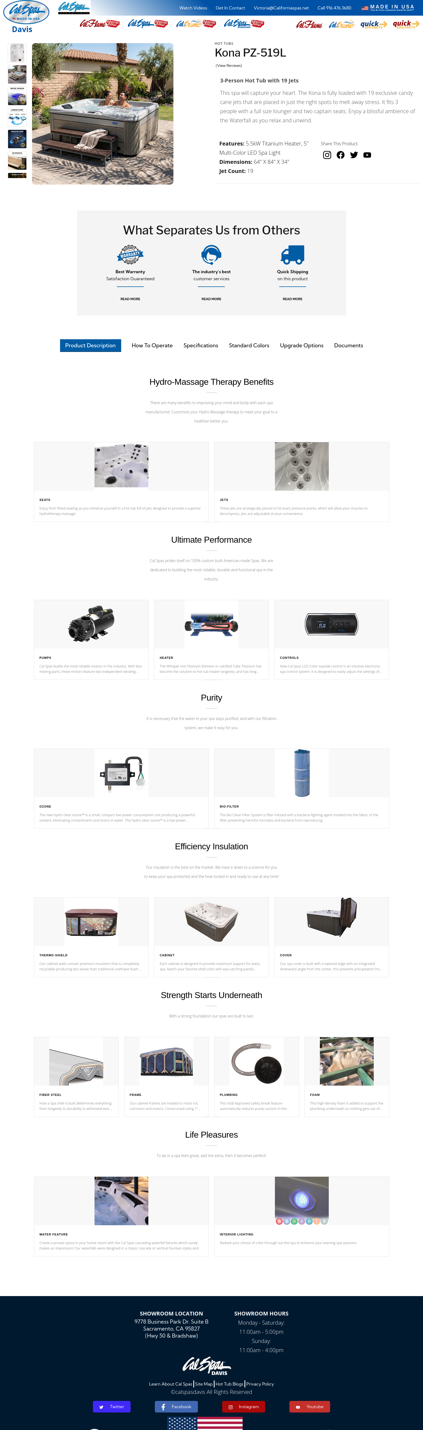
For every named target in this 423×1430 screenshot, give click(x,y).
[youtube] (367, 155)
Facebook (176, 1407)
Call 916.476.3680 (334, 8)
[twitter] (354, 155)
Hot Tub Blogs (229, 1384)
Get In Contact (230, 8)
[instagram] (327, 155)
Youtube (309, 1406)
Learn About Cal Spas (170, 1384)
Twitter (111, 1406)
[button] (309, 24)
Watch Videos (193, 8)
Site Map (204, 1384)
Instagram (244, 1407)
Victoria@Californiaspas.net (281, 8)
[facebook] (340, 155)
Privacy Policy (260, 1384)
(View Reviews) (229, 65)
